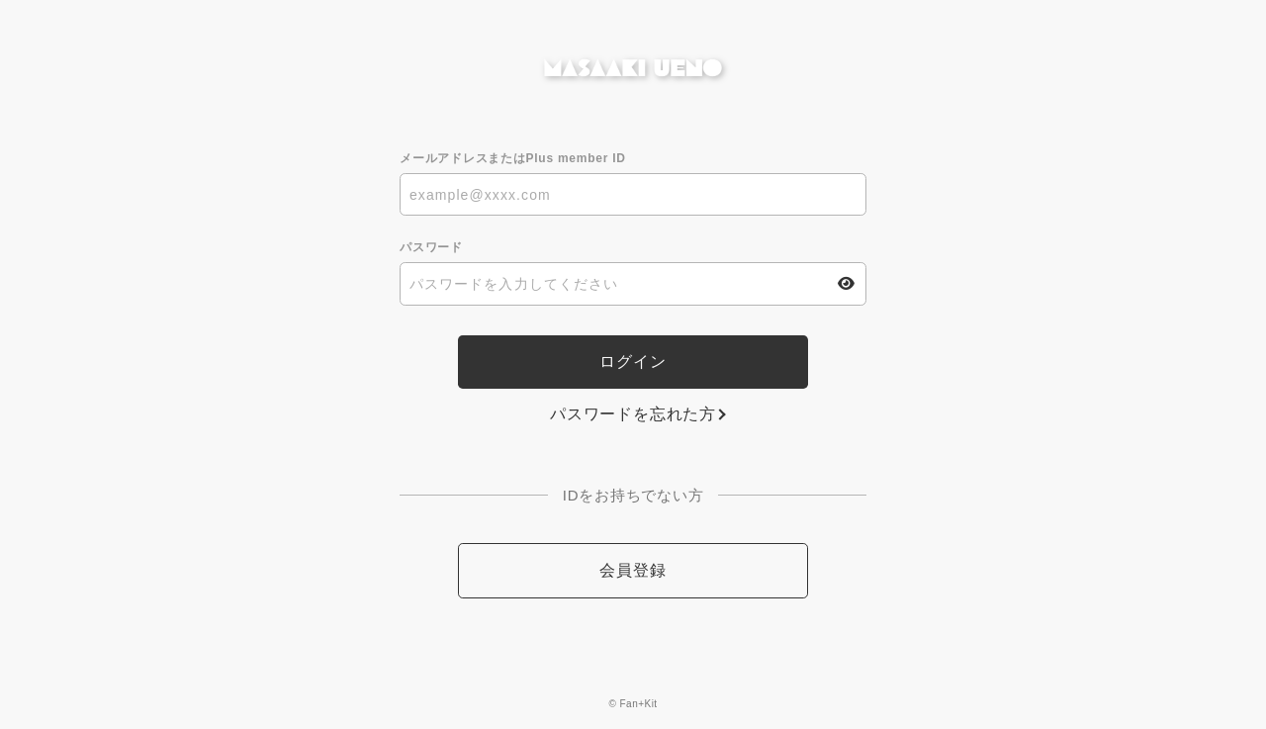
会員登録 (632, 570)
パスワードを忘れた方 (633, 414)
